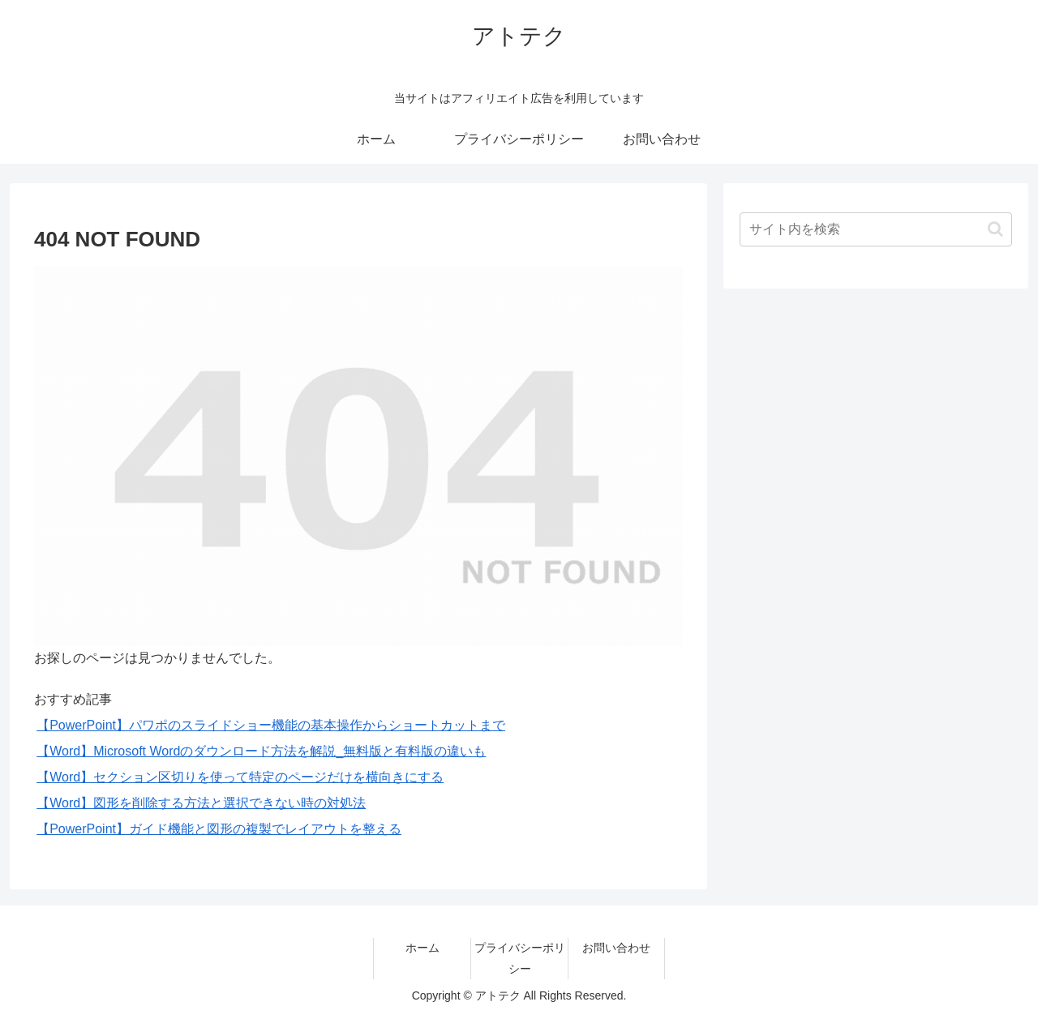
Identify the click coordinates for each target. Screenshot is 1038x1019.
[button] (995, 229)
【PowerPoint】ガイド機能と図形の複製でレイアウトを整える (218, 829)
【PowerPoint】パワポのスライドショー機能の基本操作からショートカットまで (270, 725)
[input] (876, 229)
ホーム (422, 947)
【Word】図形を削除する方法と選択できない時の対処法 (201, 803)
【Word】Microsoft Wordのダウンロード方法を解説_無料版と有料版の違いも (261, 751)
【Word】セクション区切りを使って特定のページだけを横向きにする (240, 777)
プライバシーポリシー (519, 957)
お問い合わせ (616, 947)
